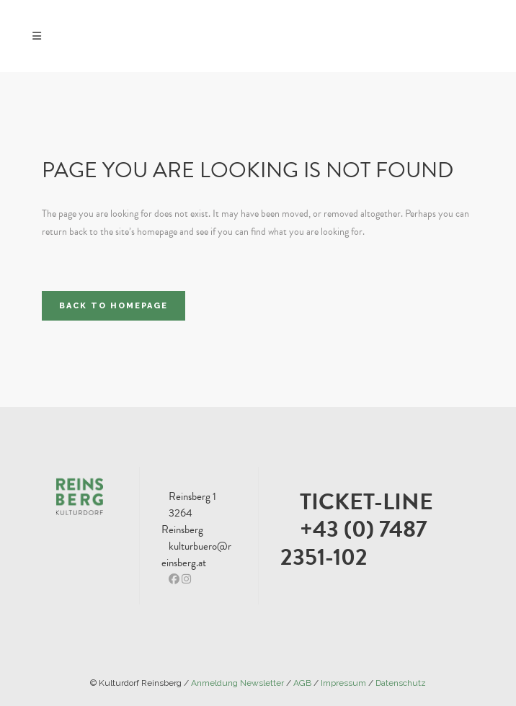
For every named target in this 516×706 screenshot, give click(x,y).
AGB (302, 683)
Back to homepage (113, 305)
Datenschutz (400, 683)
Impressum (343, 683)
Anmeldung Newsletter (237, 683)
